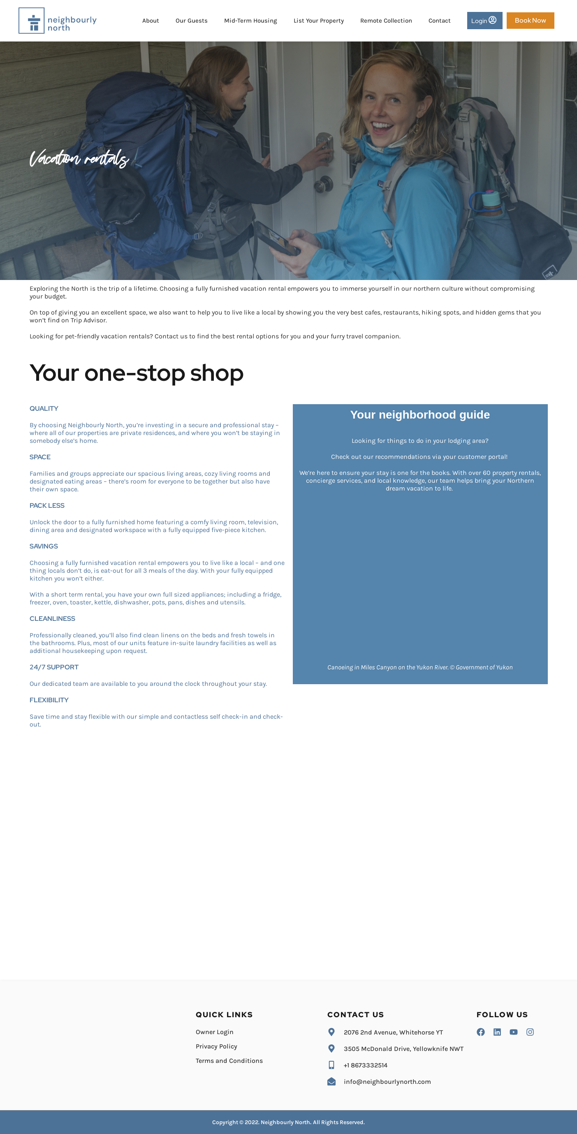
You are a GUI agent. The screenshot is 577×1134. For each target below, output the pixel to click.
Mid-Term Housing (250, 20)
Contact (440, 20)
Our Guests (192, 20)
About (150, 20)
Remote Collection (386, 20)
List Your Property (319, 20)
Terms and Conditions (229, 1061)
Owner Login (215, 1032)
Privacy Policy (216, 1046)
